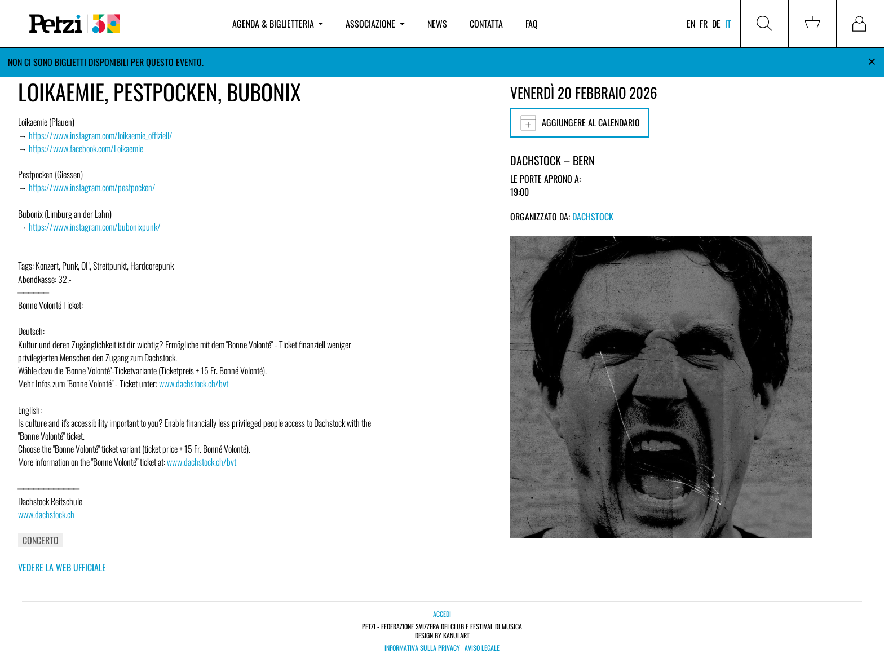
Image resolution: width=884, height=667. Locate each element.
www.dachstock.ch (46, 514)
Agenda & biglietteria (277, 23)
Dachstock (592, 216)
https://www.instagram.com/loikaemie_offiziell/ (101, 135)
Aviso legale (482, 647)
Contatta (486, 23)
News (437, 23)
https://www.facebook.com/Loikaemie (86, 148)
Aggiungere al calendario (579, 123)
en (691, 23)
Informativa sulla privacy (422, 647)
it (728, 23)
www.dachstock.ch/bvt (193, 383)
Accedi (442, 614)
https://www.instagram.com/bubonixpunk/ (95, 226)
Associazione (375, 23)
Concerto (41, 540)
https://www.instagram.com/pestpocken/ (92, 187)
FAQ (531, 23)
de (716, 23)
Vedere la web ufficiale (62, 567)
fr (704, 23)
